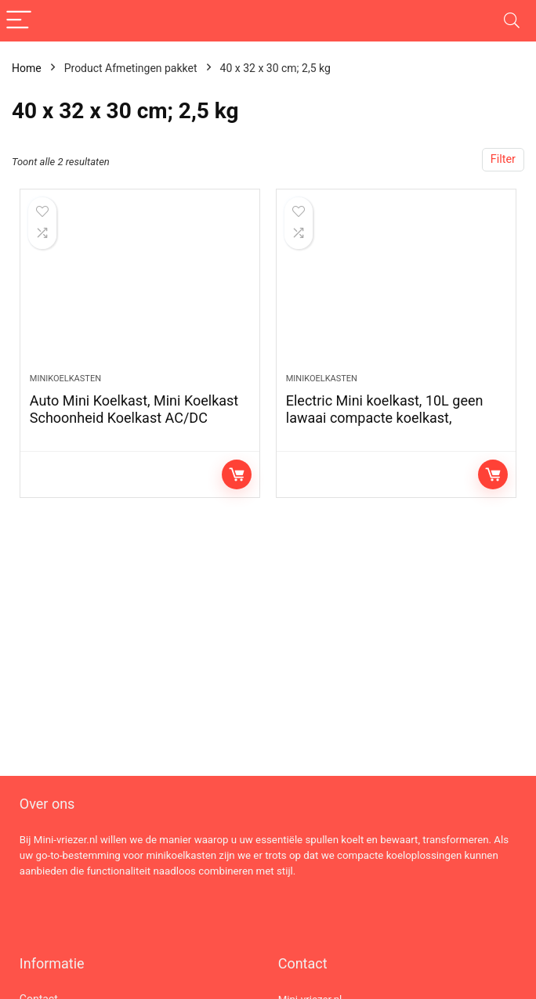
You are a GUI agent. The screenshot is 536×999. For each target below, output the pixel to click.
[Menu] (19, 20)
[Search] (512, 20)
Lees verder (236, 474)
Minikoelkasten (65, 378)
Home (27, 68)
